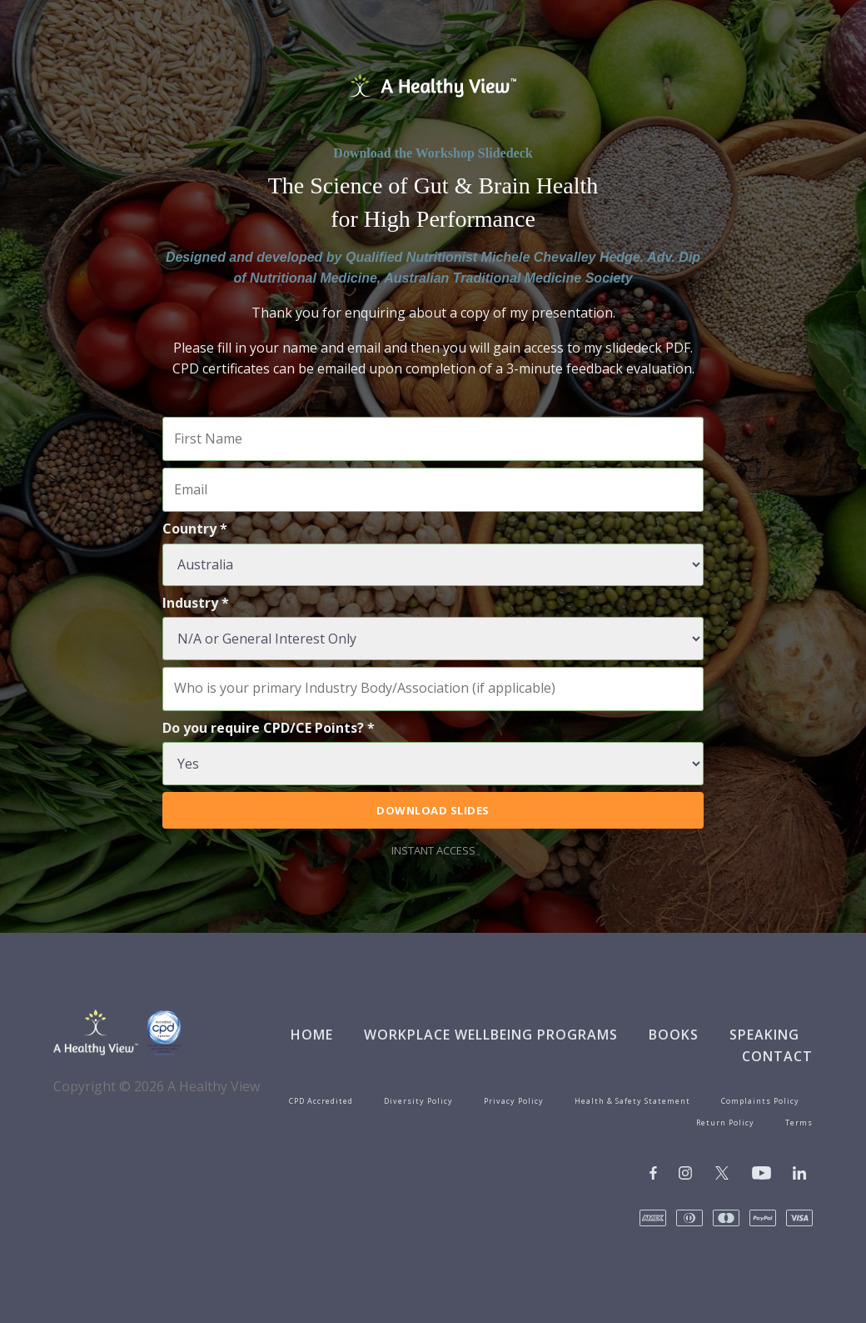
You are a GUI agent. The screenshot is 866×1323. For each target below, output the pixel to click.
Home (312, 1034)
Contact (777, 1056)
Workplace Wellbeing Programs (491, 1034)
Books (674, 1034)
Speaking (764, 1034)
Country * (194, 528)
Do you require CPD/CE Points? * (268, 728)
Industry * (195, 603)
